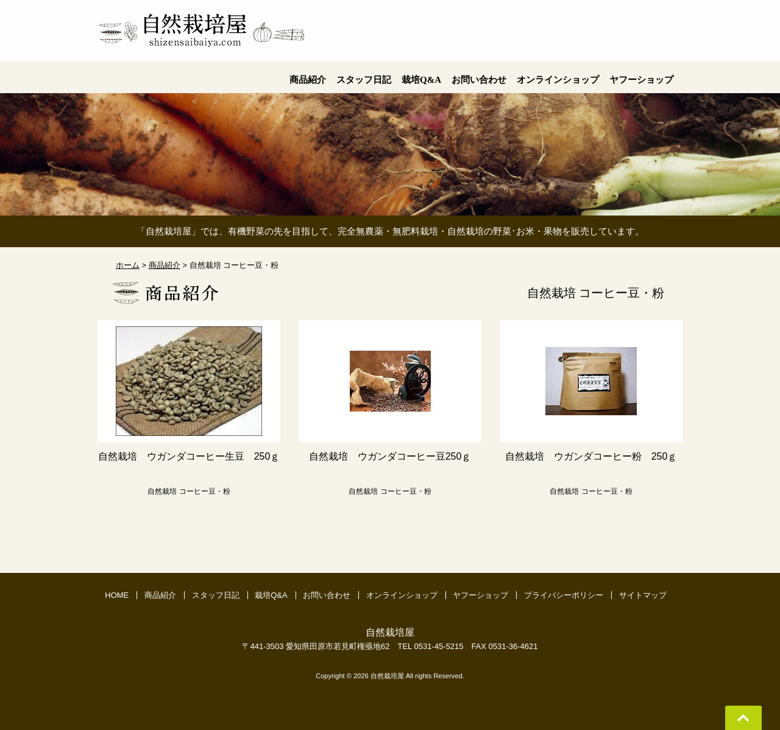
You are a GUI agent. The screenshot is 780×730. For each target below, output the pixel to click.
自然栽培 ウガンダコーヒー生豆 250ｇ (189, 456)
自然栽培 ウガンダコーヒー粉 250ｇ (591, 456)
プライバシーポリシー (563, 595)
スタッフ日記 (215, 595)
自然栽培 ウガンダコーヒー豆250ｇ (390, 456)
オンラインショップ (402, 595)
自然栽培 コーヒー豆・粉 (188, 491)
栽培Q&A (271, 595)
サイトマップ (643, 595)
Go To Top (743, 718)
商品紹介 (160, 595)
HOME (117, 595)
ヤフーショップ (480, 595)
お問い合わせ (326, 595)
